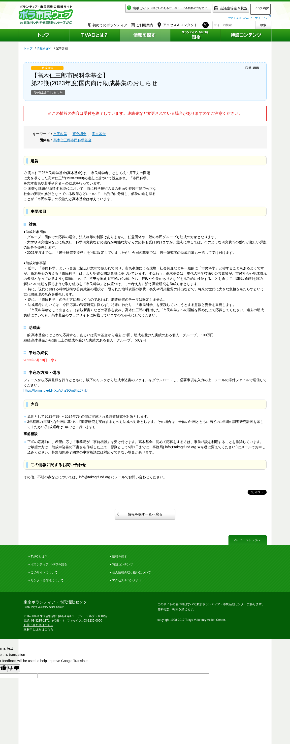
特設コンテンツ (122, 564)
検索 (263, 24)
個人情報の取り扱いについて (131, 572)
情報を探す (44, 48)
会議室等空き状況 (216, 9)
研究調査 (79, 134)
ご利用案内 (142, 24)
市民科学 (60, 134)
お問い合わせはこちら (38, 625)
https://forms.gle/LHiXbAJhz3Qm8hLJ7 (53, 390)
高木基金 (99, 134)
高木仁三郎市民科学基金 (72, 140)
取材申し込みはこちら (38, 629)
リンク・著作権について (47, 580)
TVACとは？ (39, 556)
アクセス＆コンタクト (127, 580)
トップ (28, 48)
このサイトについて (44, 572)
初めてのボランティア (107, 24)
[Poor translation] (13, 668)
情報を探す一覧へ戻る (145, 514)
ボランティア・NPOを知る (49, 564)
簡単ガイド (153, 9)
